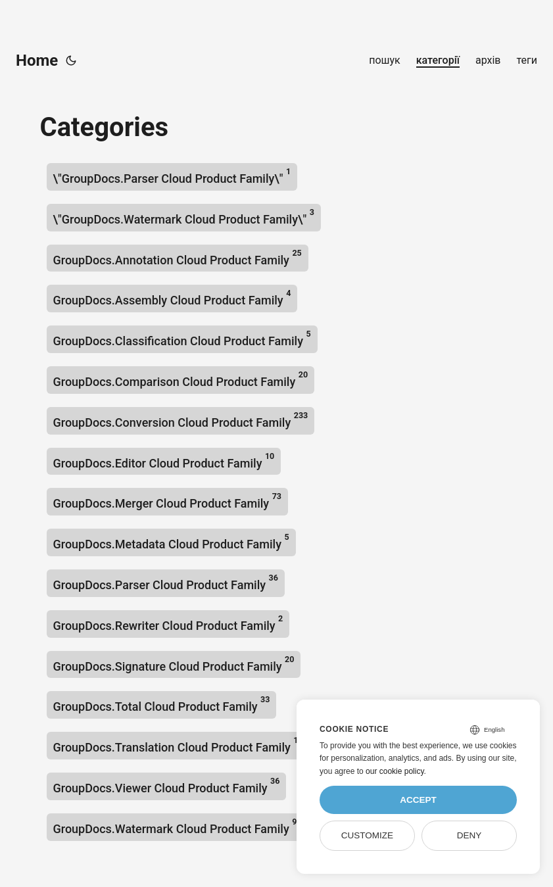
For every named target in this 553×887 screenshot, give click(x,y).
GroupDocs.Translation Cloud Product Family (176, 744)
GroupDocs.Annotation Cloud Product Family (177, 257)
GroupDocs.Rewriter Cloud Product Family (168, 623)
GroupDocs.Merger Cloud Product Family (167, 500)
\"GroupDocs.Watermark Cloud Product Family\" (183, 216)
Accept (418, 800)
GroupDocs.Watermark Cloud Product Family (175, 826)
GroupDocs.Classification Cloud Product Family (182, 338)
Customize (367, 835)
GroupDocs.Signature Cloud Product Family (174, 663)
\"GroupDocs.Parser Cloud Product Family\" (172, 175)
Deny (469, 835)
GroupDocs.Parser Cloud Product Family (165, 582)
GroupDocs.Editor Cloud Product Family (164, 460)
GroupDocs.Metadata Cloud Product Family (171, 541)
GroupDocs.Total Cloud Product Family (161, 703)
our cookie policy (395, 771)
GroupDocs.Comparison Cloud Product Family (180, 379)
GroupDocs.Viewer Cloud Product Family (166, 785)
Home (37, 60)
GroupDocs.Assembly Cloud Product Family (172, 297)
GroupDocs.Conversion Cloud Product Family (180, 419)
